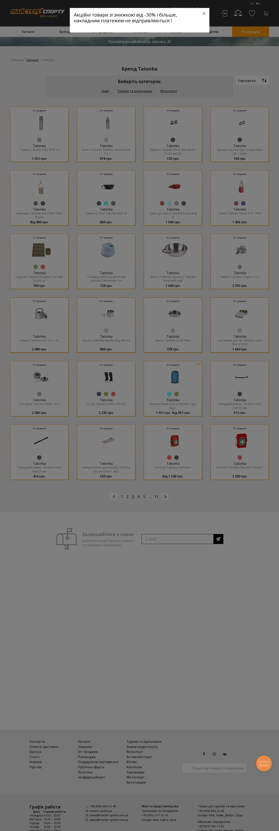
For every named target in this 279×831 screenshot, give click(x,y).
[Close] (203, 13)
